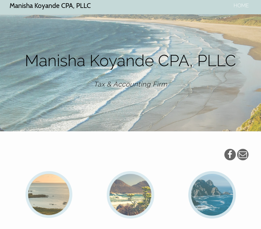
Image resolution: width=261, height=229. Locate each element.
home (241, 6)
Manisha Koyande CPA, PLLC (50, 6)
